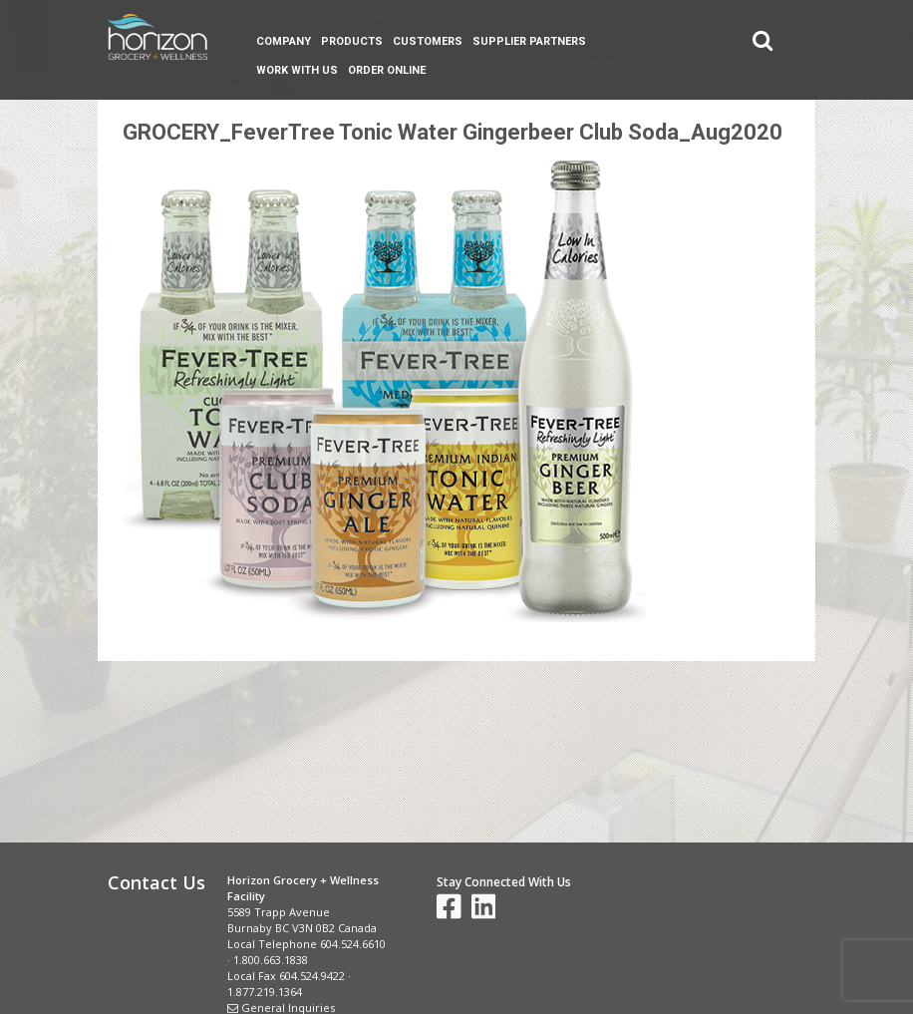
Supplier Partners (529, 41)
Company (283, 41)
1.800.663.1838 (270, 959)
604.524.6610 (353, 943)
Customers (427, 41)
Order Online (387, 70)
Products (352, 41)
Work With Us (297, 70)
